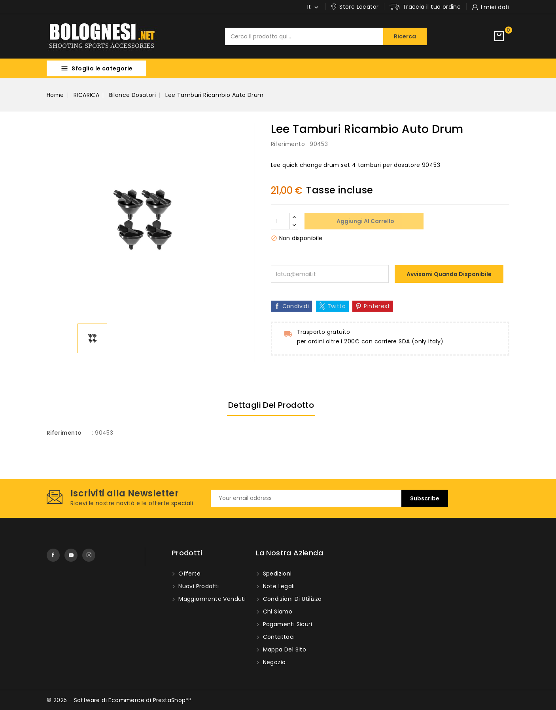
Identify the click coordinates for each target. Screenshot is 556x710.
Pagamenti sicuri (286, 624)
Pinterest (377, 306)
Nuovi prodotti (198, 586)
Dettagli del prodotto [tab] (271, 405)
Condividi (295, 306)
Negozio (273, 662)
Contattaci (278, 637)
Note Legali (278, 586)
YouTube (71, 555)
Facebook (53, 555)
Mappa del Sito (283, 649)
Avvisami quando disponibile (449, 274)
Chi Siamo (276, 611)
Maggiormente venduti (211, 599)
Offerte (188, 573)
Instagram (88, 555)
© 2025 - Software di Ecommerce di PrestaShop (119, 700)
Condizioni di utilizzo (291, 599)
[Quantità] (280, 221)
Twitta (336, 306)
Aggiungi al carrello (364, 221)
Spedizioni (276, 573)
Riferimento (288, 144)
